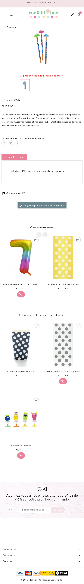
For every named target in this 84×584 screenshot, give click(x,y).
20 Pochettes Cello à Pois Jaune (63, 284)
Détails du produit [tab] (14, 157)
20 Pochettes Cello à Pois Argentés (63, 371)
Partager (4, 142)
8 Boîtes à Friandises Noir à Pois (21, 371)
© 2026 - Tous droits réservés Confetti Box (42, 580)
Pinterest (17, 142)
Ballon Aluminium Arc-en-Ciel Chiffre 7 (21, 284)
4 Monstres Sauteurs (21, 445)
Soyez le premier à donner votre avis (42, 205)
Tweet (10, 142)
